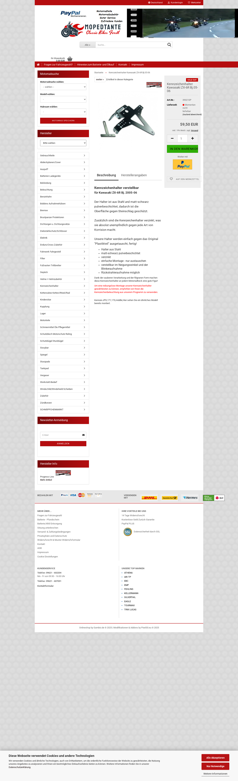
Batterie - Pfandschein (48, 519)
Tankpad (44, 368)
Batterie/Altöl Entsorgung (49, 523)
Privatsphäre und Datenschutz (52, 536)
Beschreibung (106, 175)
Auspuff (44, 169)
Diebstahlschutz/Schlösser (53, 231)
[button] (155, 2)
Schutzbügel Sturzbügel (51, 341)
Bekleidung (45, 183)
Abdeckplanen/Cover (50, 162)
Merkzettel (194, 2)
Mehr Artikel (46, 480)
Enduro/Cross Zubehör (51, 244)
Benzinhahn (46, 196)
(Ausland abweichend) (192, 114)
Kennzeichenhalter (49, 286)
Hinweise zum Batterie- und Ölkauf (95, 64)
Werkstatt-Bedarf (48, 382)
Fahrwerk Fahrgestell (50, 251)
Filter (42, 258)
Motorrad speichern (63, 121)
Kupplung (44, 306)
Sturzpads (45, 361)
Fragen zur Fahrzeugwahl (49, 515)
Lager (43, 313)
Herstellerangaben (134, 175)
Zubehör (44, 395)
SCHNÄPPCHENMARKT (51, 409)
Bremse (44, 210)
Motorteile (45, 320)
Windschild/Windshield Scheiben (56, 389)
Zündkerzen (46, 402)
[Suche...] (88, 45)
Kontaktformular (45, 586)
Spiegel (43, 354)
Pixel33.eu (146, 627)
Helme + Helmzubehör (51, 279)
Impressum (138, 64)
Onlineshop (84, 627)
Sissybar (44, 347)
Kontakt (122, 64)
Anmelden (63, 443)
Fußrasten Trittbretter (50, 265)
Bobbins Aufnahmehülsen (52, 203)
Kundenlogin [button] (175, 2)
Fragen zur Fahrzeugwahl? (58, 64)
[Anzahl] (182, 138)
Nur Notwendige (215, 766)
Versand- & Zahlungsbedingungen (54, 531)
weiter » (100, 79)
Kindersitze (45, 299)
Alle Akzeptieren (215, 757)
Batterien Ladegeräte (50, 176)
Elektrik (43, 237)
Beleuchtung (46, 189)
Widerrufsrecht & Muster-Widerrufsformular (58, 540)
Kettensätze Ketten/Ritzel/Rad (55, 293)
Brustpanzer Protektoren (52, 217)
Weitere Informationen (215, 773)
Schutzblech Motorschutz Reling (56, 334)
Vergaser (44, 375)
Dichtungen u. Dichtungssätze (55, 224)
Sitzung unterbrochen (47, 527)
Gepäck (44, 272)
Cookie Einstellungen (47, 556)
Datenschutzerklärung (19, 767)
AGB (39, 548)
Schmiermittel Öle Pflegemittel (55, 327)
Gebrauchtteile (47, 155)
